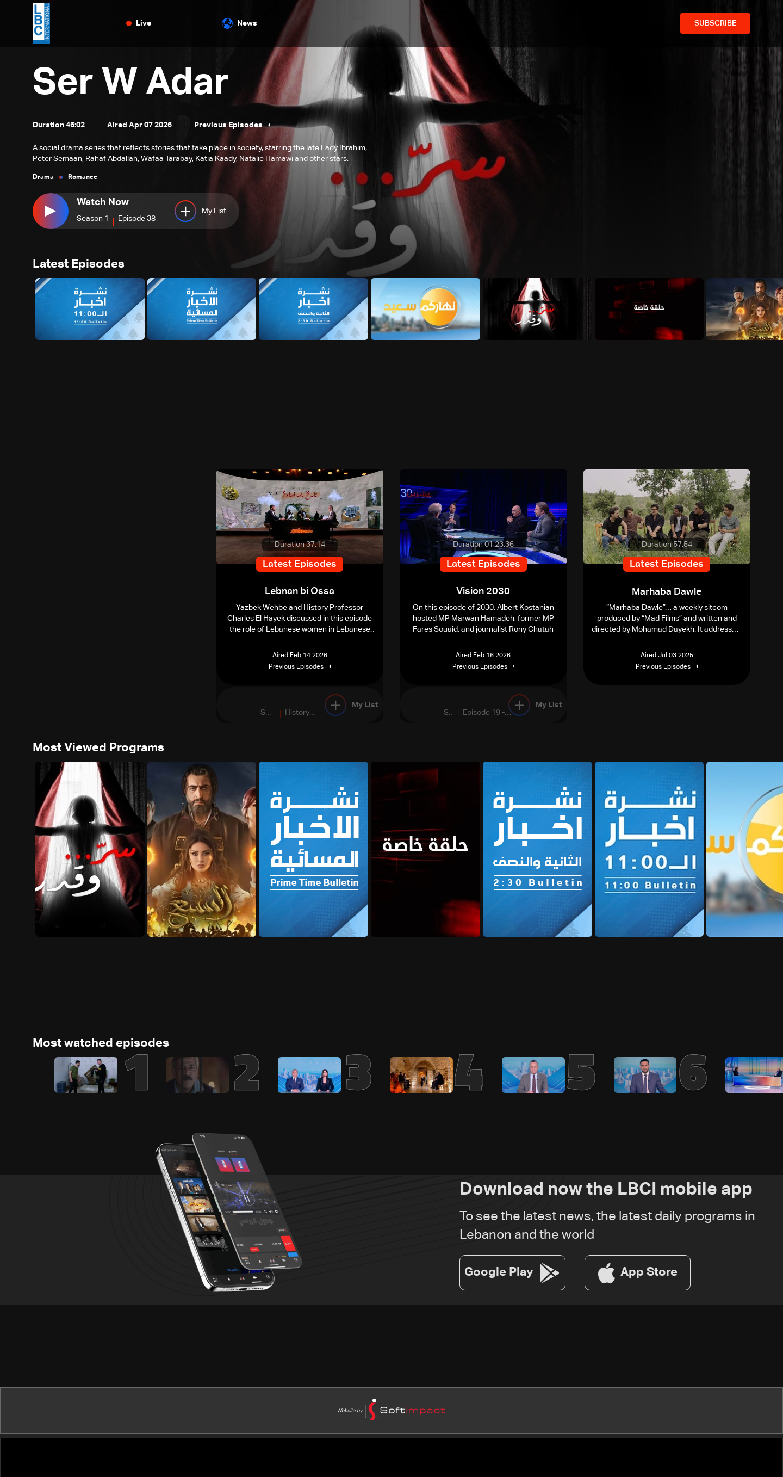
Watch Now (103, 202)
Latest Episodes (79, 265)
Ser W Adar (134, 84)
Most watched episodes (101, 1044)
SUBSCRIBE (715, 23)
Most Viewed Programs (98, 749)
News (239, 23)
